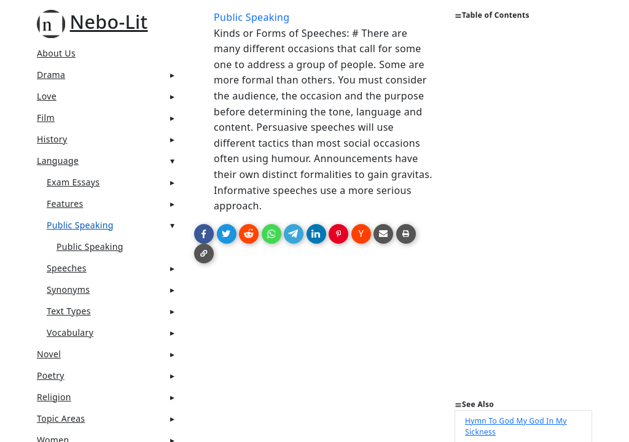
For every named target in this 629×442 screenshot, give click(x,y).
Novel (49, 354)
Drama (51, 74)
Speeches (67, 268)
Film (46, 117)
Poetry (50, 375)
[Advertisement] (523, 215)
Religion (54, 397)
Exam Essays (73, 182)
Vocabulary (70, 332)
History (52, 139)
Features (65, 203)
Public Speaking (80, 225)
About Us (56, 53)
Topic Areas (61, 418)
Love (47, 96)
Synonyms (68, 289)
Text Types (69, 311)
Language (58, 160)
